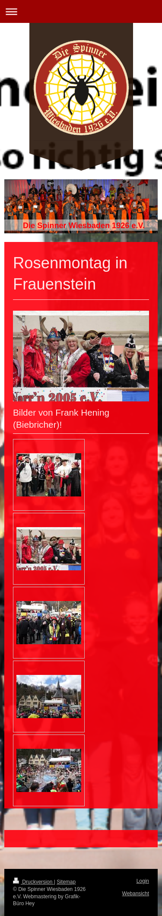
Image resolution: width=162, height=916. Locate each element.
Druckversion (33, 882)
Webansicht (135, 894)
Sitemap (66, 882)
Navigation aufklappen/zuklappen (81, 11)
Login (143, 881)
